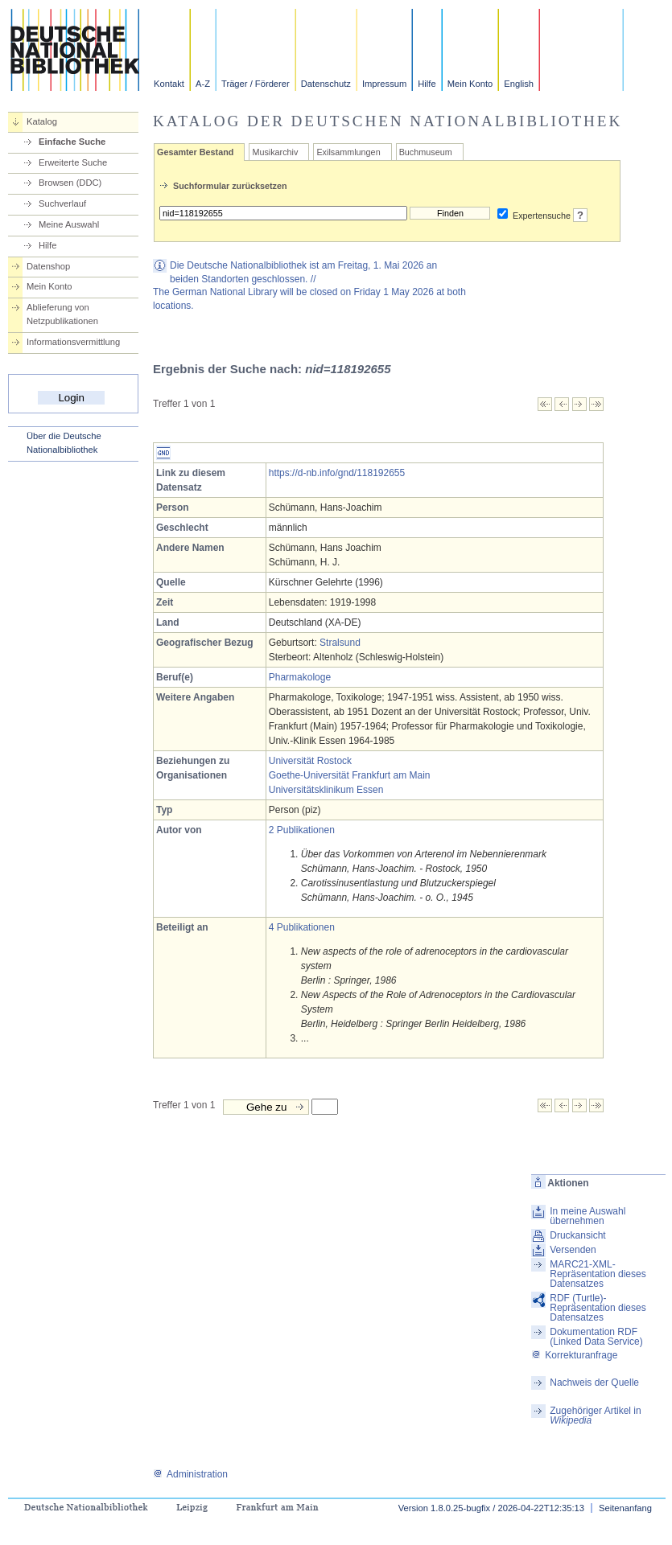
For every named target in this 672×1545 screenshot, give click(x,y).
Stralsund (340, 642)
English (519, 83)
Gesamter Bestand (195, 152)
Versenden (573, 1249)
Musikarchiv (275, 152)
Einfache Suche (72, 141)
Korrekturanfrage (574, 1355)
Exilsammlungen (348, 152)
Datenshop (48, 266)
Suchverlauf (62, 203)
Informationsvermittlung (73, 342)
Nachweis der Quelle (594, 1382)
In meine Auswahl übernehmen (587, 1216)
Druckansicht (577, 1235)
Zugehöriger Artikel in (595, 1415)
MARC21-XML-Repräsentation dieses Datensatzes (597, 1274)
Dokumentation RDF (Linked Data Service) (596, 1336)
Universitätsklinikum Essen (326, 789)
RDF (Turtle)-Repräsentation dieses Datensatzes (597, 1307)
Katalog (42, 121)
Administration (190, 1474)
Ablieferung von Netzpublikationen (62, 314)
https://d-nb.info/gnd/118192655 (337, 473)
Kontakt (169, 83)
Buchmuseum (425, 152)
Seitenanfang (625, 1508)
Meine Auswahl (69, 224)
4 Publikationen (302, 927)
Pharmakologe (300, 677)
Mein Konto (470, 83)
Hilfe (426, 83)
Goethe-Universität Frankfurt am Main (350, 775)
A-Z (203, 83)
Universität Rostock (310, 760)
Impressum (384, 83)
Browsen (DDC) (70, 182)
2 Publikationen (302, 830)
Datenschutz (326, 83)
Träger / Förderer (255, 83)
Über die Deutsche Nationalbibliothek (64, 442)
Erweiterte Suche (73, 162)
